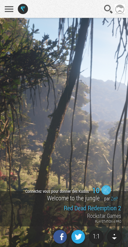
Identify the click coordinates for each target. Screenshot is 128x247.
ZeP (114, 198)
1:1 (96, 236)
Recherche (108, 9)
